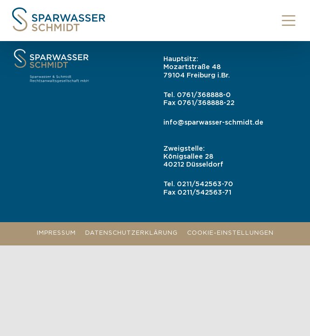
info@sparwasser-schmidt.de (213, 122)
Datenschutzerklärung (131, 233)
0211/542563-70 (205, 184)
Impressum (56, 233)
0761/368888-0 (204, 95)
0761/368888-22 (206, 103)
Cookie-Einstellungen (230, 233)
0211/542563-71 (204, 192)
